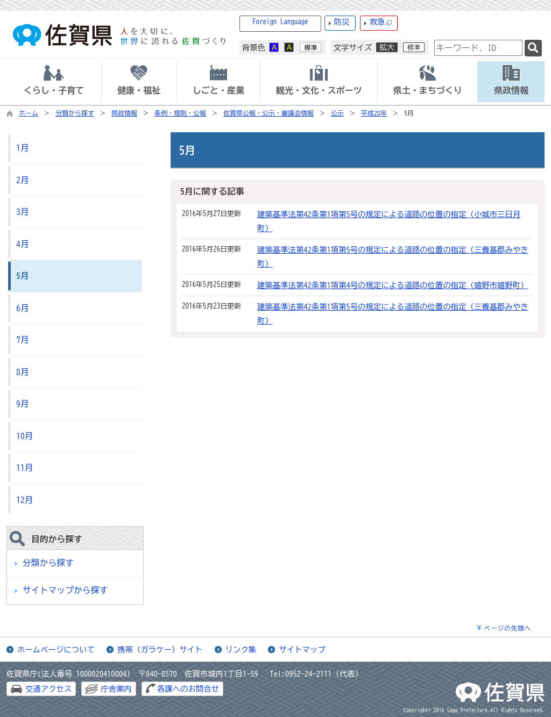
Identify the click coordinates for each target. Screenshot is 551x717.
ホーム (28, 113)
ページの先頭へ (507, 628)
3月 (22, 211)
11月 (24, 467)
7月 (22, 339)
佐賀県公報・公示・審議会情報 (268, 113)
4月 (22, 244)
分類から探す (74, 113)
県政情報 (124, 113)
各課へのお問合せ (188, 689)
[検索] (533, 48)
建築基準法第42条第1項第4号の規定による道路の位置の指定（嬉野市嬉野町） (392, 285)
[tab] (53, 81)
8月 (22, 372)
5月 (22, 275)
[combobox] (478, 47)
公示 (337, 113)
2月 (22, 180)
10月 (24, 436)
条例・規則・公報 (180, 113)
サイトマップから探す (65, 590)
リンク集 (241, 650)
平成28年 (374, 113)
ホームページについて (56, 650)
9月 (22, 403)
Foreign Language (280, 21)
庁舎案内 (116, 689)
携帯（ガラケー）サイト (159, 650)
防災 (342, 22)
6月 (22, 308)
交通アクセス (48, 689)
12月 (24, 500)
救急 (381, 22)
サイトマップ (302, 650)
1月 (22, 148)
